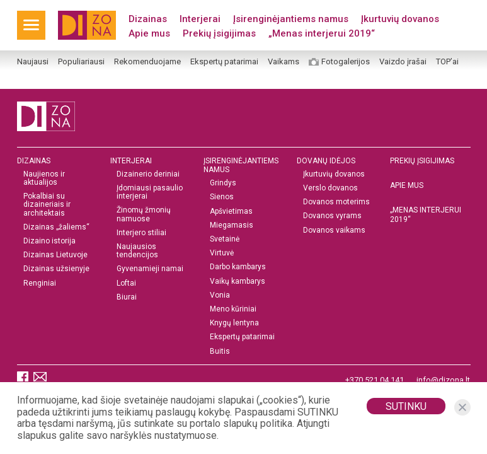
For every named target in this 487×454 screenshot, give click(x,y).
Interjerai (200, 19)
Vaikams (283, 61)
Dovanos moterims (336, 202)
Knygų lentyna (234, 323)
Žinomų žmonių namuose (144, 214)
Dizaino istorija (49, 241)
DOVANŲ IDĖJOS (326, 160)
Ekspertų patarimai (224, 61)
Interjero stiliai (141, 233)
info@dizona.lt (443, 380)
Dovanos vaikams (334, 230)
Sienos (222, 197)
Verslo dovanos (330, 188)
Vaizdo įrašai (403, 61)
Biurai (127, 297)
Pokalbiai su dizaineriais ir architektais (47, 204)
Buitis (220, 351)
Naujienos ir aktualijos (44, 178)
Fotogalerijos (345, 61)
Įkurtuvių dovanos (400, 19)
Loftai (126, 283)
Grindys (223, 183)
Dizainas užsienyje (56, 269)
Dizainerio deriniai (148, 174)
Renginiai (39, 283)
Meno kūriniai (233, 309)
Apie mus (149, 33)
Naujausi (33, 61)
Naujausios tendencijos (137, 251)
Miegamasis (231, 225)
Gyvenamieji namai (150, 269)
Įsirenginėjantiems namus (290, 19)
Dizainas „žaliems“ (56, 227)
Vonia (220, 295)
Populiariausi (81, 61)
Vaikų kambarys (237, 281)
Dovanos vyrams (332, 216)
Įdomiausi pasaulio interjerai (150, 192)
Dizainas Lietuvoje (55, 255)
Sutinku (406, 406)
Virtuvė (222, 253)
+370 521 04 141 (374, 380)
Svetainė (224, 239)
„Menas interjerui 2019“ (321, 33)
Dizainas (148, 19)
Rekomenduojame (147, 61)
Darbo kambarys (238, 267)
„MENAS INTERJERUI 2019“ (425, 214)
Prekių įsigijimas (219, 33)
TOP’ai (447, 61)
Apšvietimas (231, 211)
